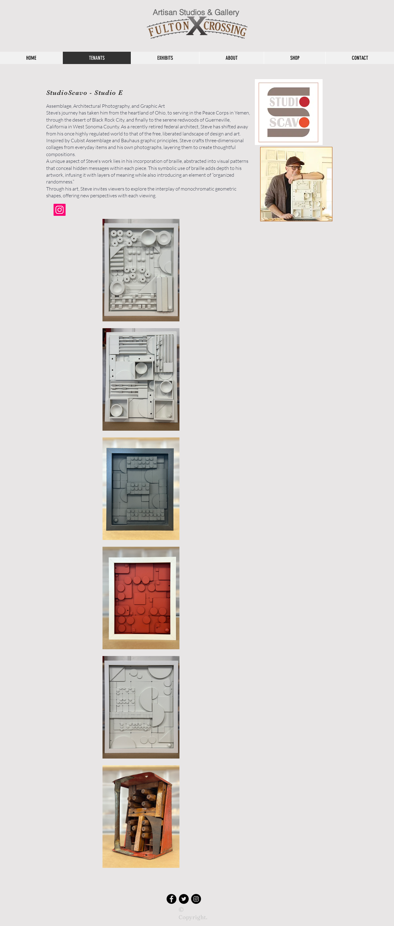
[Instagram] (60, 210)
